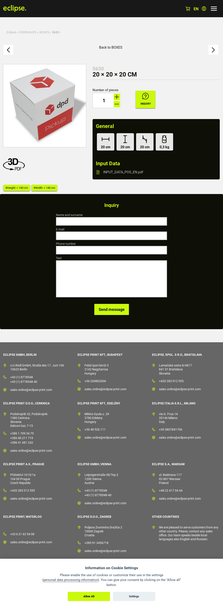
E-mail (60, 229)
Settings (134, 596)
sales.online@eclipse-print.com (31, 390)
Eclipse (11, 32)
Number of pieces (105, 90)
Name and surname (69, 214)
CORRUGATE (27, 32)
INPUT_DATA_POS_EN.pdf (123, 172)
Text (59, 258)
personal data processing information (70, 580)
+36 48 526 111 (95, 429)
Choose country (204, 8)
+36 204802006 (95, 381)
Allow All (88, 596)
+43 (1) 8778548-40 (23, 381)
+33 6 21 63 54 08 (22, 534)
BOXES (44, 32)
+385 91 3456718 (96, 543)
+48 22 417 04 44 (170, 490)
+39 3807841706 (170, 429)
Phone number (66, 243)
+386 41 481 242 (21, 442)
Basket (188, 8)
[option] (44, 105)
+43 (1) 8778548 (21, 377)
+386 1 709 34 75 (22, 433)
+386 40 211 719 (21, 438)
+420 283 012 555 (171, 381)
